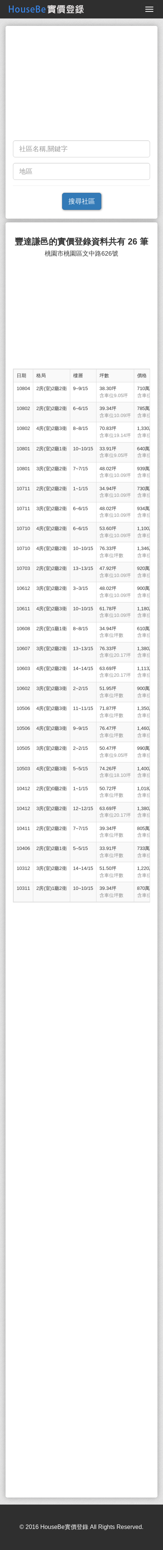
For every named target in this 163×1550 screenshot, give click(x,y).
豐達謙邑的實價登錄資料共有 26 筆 (81, 241)
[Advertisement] (81, 85)
